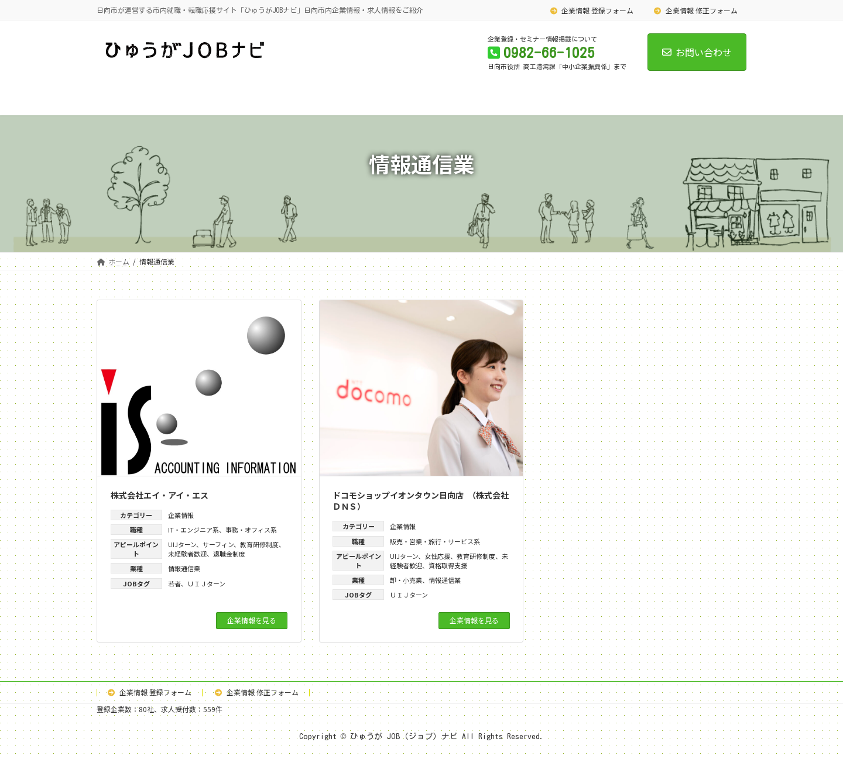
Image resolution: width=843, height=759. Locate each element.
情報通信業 (184, 568)
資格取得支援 (448, 565)
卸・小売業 (406, 580)
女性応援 (437, 556)
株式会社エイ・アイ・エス (159, 495)
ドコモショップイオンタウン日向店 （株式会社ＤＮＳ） (421, 501)
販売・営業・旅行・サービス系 (435, 541)
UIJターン (182, 544)
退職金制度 (229, 553)
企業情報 (181, 515)
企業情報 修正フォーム (696, 10)
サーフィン (218, 544)
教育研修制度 (259, 544)
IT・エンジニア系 (193, 529)
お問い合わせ (697, 52)
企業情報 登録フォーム (592, 10)
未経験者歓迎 (187, 553)
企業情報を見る (251, 620)
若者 (174, 583)
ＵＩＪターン (206, 583)
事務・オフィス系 (251, 529)
